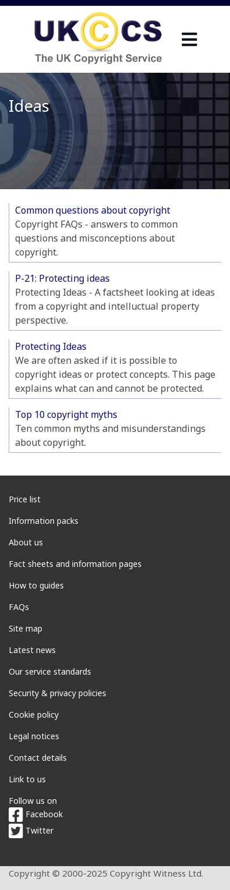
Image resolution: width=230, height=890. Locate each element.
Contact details (38, 757)
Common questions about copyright (92, 210)
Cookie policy (34, 714)
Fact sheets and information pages (75, 563)
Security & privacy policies (57, 692)
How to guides (36, 585)
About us (26, 542)
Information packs (43, 520)
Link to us (27, 779)
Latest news (32, 649)
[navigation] (189, 39)
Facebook (36, 814)
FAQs (19, 606)
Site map (25, 628)
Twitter (31, 830)
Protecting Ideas (51, 346)
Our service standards (50, 671)
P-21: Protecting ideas (62, 278)
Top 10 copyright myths (66, 414)
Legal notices (34, 736)
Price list (25, 499)
